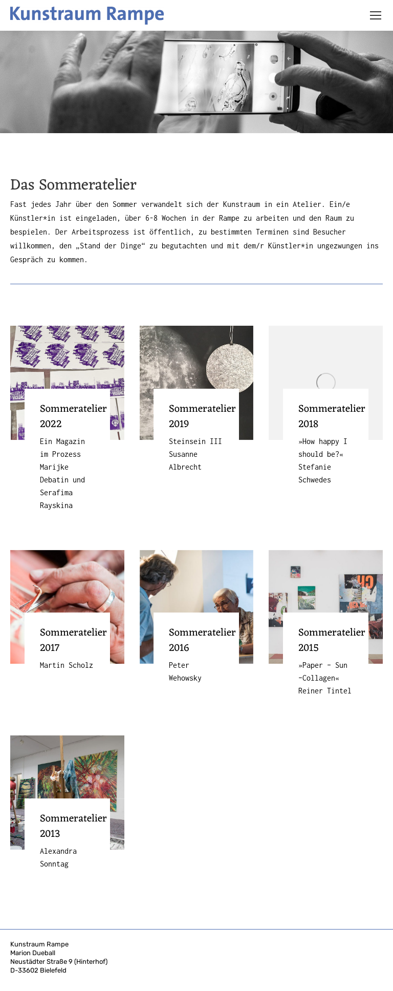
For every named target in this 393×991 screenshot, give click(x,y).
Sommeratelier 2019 (202, 417)
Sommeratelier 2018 (331, 417)
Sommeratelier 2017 (73, 641)
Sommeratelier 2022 (73, 417)
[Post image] (67, 383)
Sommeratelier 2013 (73, 827)
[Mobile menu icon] (375, 15)
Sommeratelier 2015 (331, 641)
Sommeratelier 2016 (202, 641)
